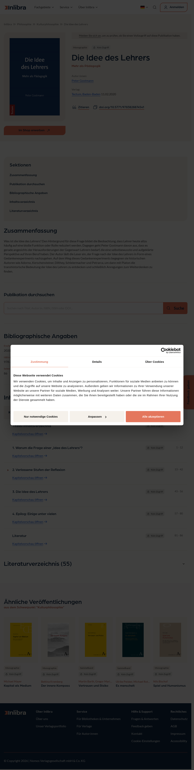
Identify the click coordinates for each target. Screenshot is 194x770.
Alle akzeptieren (153, 416)
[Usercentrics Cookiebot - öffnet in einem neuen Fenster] (164, 350)
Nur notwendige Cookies (41, 416)
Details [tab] (97, 361)
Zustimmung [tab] (39, 361)
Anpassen (97, 416)
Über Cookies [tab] (154, 361)
